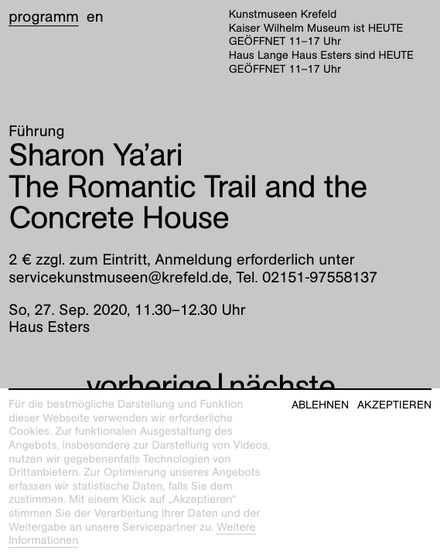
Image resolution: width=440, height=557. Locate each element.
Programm (44, 17)
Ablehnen (320, 405)
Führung (36, 131)
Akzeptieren (394, 405)
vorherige (148, 386)
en (95, 17)
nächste (282, 386)
